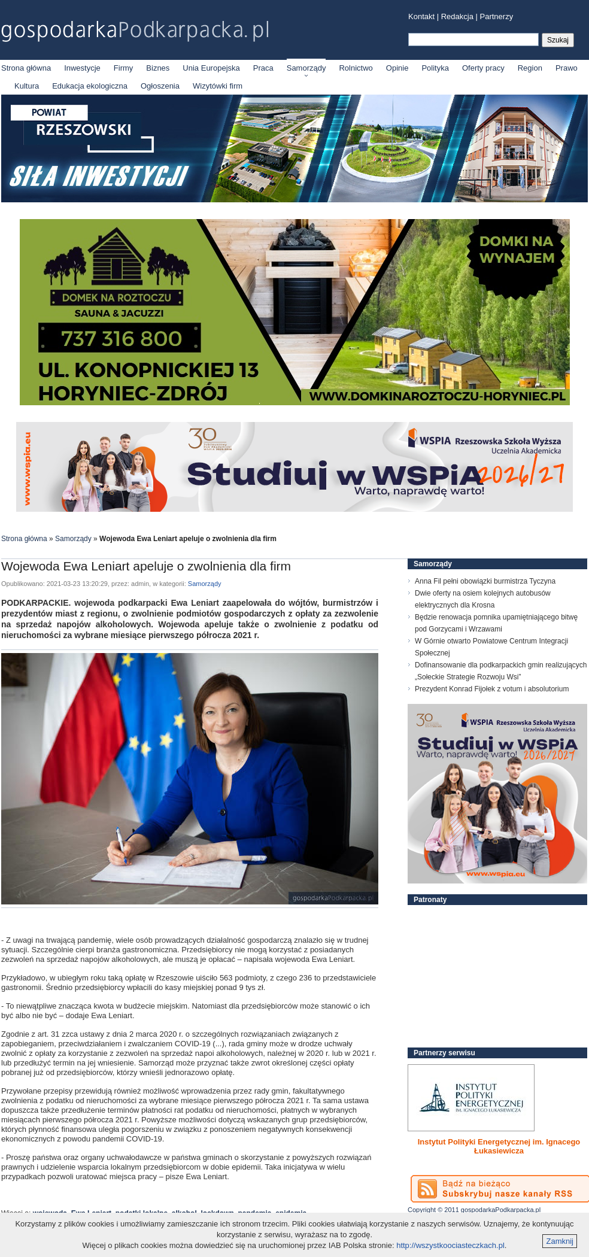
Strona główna (26, 67)
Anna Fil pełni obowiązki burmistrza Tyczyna (485, 581)
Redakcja (457, 16)
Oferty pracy (483, 67)
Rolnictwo (355, 67)
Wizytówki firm (217, 85)
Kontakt (421, 16)
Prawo (566, 67)
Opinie (397, 67)
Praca (263, 67)
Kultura (26, 85)
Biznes (157, 67)
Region (530, 67)
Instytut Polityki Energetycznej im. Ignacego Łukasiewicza (499, 1146)
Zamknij (559, 1241)
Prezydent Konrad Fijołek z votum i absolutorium (492, 689)
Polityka (435, 67)
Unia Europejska (211, 67)
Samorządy (306, 67)
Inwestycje (82, 67)
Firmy (123, 67)
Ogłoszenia (160, 85)
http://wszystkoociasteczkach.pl (450, 1245)
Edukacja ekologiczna (89, 85)
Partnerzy (497, 16)
